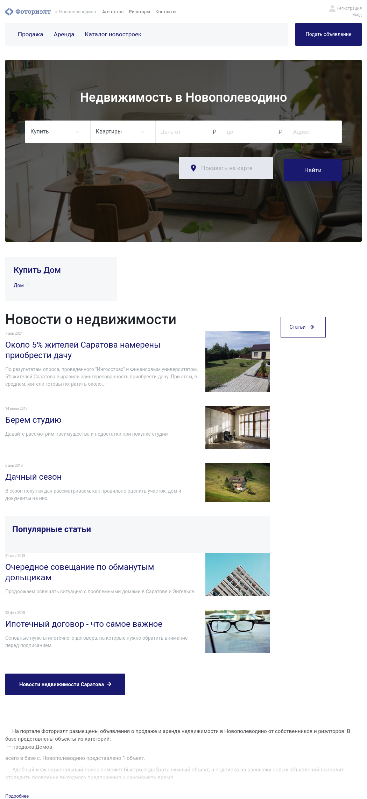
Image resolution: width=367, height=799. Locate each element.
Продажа (30, 34)
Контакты (165, 11)
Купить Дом (37, 268)
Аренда (64, 34)
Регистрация (349, 8)
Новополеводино (77, 11)
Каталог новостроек (113, 34)
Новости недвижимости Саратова (65, 645)
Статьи (302, 375)
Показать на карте (227, 168)
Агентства (113, 11)
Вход (357, 14)
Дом (19, 283)
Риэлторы (139, 11)
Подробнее (17, 752)
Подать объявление (328, 34)
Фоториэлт (28, 11)
